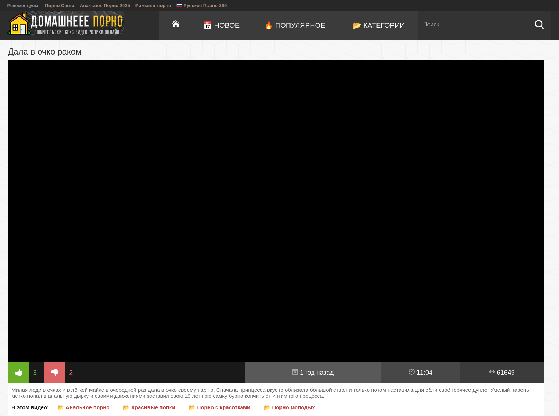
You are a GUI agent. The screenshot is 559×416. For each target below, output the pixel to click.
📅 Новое (221, 25)
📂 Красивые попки (149, 407)
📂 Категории (379, 25)
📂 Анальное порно (83, 407)
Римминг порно (153, 5)
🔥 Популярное (294, 25)
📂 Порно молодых (289, 407)
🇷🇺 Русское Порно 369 (201, 5)
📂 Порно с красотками (219, 407)
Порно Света (60, 5)
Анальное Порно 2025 (105, 5)
